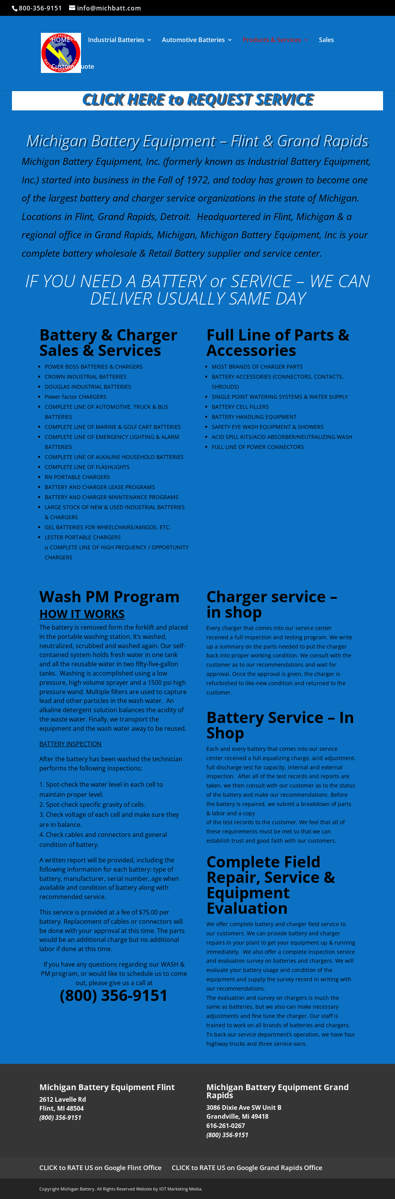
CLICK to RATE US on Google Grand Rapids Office (247, 1167)
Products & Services (272, 40)
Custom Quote (72, 67)
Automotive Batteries (193, 40)
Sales (326, 40)
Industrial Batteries (116, 40)
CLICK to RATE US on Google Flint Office (100, 1167)
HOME (60, 40)
